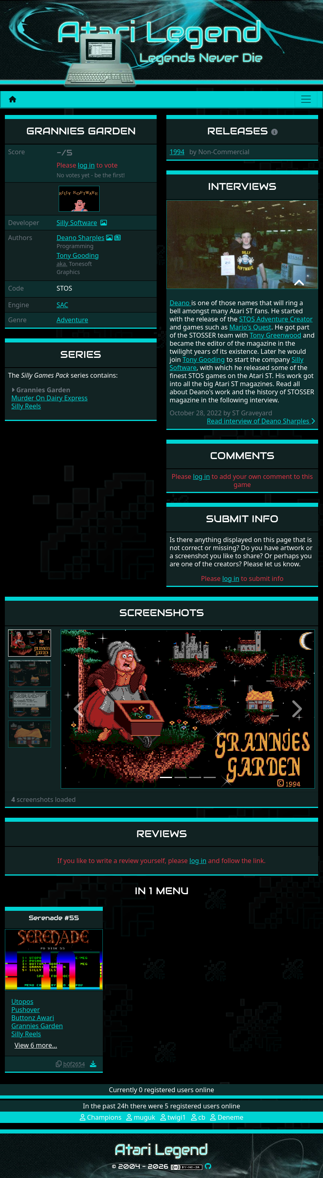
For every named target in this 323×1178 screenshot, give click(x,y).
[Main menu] (306, 99)
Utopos (22, 1001)
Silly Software (77, 222)
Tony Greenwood (275, 335)
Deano (180, 302)
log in (86, 165)
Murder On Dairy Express (49, 397)
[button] (80, 709)
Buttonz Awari (32, 1017)
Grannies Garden (37, 1025)
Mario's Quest (251, 327)
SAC (62, 304)
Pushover (25, 1009)
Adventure (72, 319)
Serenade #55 (54, 918)
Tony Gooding (78, 255)
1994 (177, 151)
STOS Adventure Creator (276, 319)
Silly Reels (26, 406)
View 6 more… (36, 1045)
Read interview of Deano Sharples (261, 421)
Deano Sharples (80, 237)
